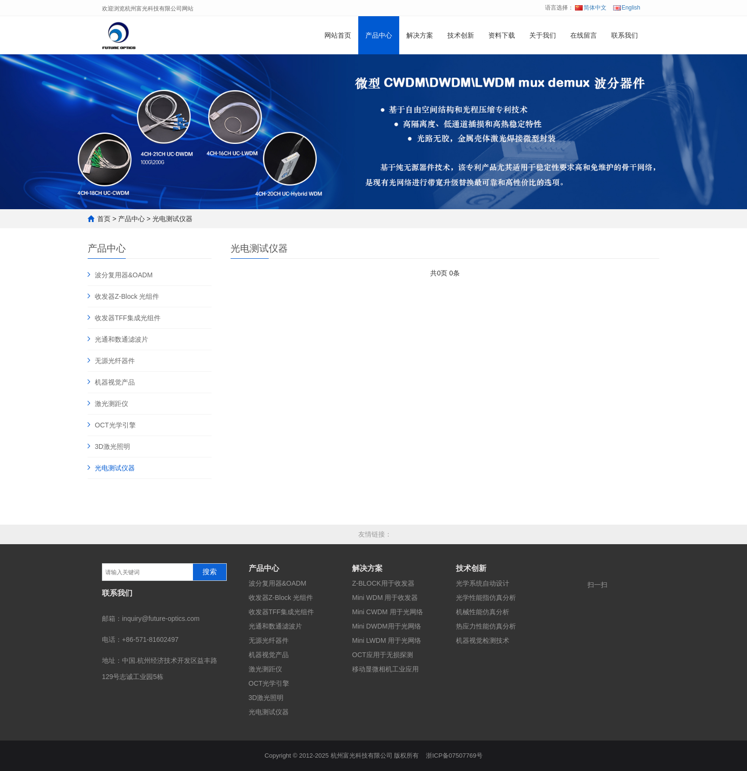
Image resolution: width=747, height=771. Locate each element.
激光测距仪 (111, 403)
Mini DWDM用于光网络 (386, 626)
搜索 (209, 572)
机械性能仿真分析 (482, 612)
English (626, 7)
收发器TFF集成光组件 (128, 318)
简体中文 (590, 7)
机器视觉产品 (115, 382)
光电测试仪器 (172, 219)
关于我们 (542, 35)
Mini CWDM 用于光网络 (387, 612)
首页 (104, 219)
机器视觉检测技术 (482, 640)
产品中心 (378, 35)
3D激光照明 (112, 446)
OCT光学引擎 (115, 425)
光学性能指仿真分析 (486, 597)
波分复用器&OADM (123, 275)
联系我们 (624, 35)
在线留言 (583, 35)
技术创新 (460, 35)
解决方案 (419, 35)
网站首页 (337, 35)
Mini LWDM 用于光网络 (386, 640)
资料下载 (501, 35)
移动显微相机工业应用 (385, 669)
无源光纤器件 (115, 361)
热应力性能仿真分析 (486, 626)
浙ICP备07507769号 (454, 755)
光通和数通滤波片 (121, 339)
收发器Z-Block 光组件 (127, 296)
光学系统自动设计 (482, 583)
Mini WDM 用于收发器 (385, 597)
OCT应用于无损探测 (382, 655)
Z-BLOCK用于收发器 (383, 583)
